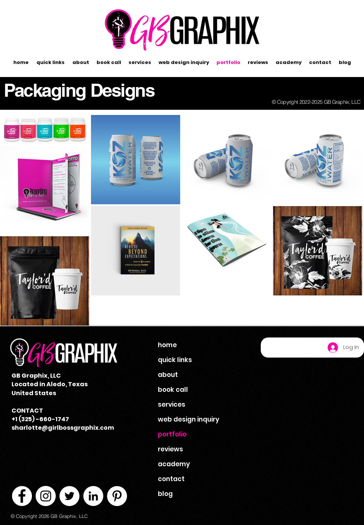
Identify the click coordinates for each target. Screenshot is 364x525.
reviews (170, 449)
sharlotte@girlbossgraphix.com (63, 427)
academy (174, 464)
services (171, 404)
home (167, 344)
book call (173, 389)
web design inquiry (188, 419)
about (168, 374)
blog (165, 493)
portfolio (172, 434)
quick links (175, 359)
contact (171, 478)
